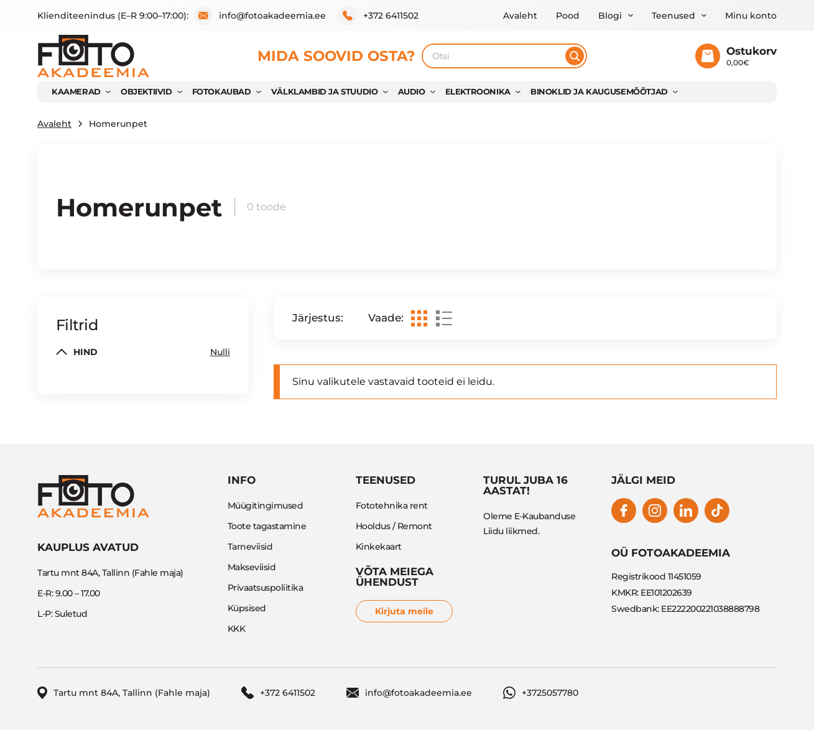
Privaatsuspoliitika (265, 587)
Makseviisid (252, 567)
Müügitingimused (265, 505)
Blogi (610, 15)
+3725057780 (540, 692)
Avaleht (520, 15)
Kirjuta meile (404, 611)
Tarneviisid (250, 546)
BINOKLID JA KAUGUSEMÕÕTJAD (599, 91)
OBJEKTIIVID (146, 91)
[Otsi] (574, 56)
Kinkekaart (379, 546)
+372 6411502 (378, 15)
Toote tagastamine (267, 526)
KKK (237, 628)
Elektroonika (478, 91)
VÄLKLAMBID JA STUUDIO (324, 91)
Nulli (220, 352)
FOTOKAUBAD (221, 91)
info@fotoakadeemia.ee (260, 15)
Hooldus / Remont (394, 526)
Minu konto (751, 15)
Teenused (673, 15)
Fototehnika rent (392, 505)
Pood (568, 15)
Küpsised (247, 608)
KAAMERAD (76, 91)
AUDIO (411, 91)
